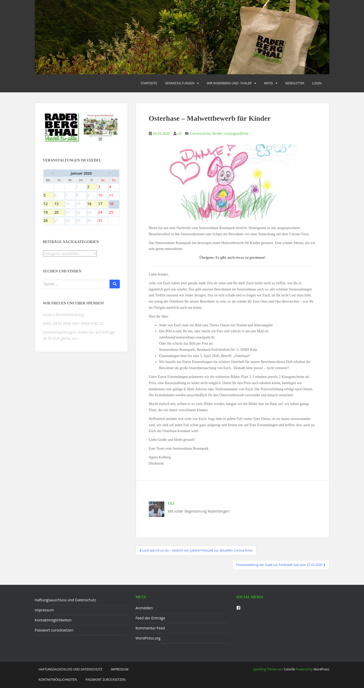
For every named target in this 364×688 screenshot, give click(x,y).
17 (103, 204)
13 (59, 204)
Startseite (149, 83)
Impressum (44, 610)
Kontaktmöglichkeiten (53, 620)
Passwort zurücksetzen (54, 630)
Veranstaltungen (180, 83)
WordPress (321, 669)
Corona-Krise (200, 133)
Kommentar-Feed (150, 628)
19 (48, 212)
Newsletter (294, 83)
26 (48, 221)
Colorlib (289, 669)
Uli (179, 133)
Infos (268, 83)
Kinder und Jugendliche (230, 133)
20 (59, 212)
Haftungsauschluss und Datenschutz (65, 599)
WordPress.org (148, 638)
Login (317, 83)
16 (92, 204)
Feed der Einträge (150, 618)
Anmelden (144, 607)
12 (48, 204)
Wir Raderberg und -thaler (229, 83)
